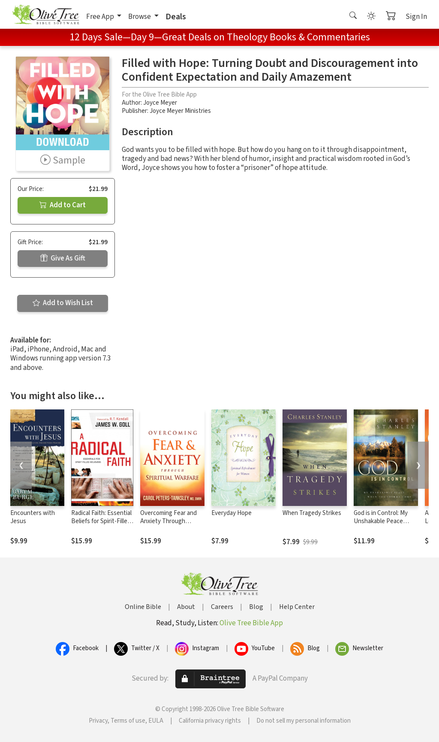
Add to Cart (62, 205)
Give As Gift (62, 258)
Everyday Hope (231, 513)
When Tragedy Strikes (312, 513)
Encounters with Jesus (32, 517)
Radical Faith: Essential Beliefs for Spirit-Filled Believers (101, 521)
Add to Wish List (63, 303)
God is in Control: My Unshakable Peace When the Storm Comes (385, 521)
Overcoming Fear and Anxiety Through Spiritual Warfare (168, 521)
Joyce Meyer (160, 102)
